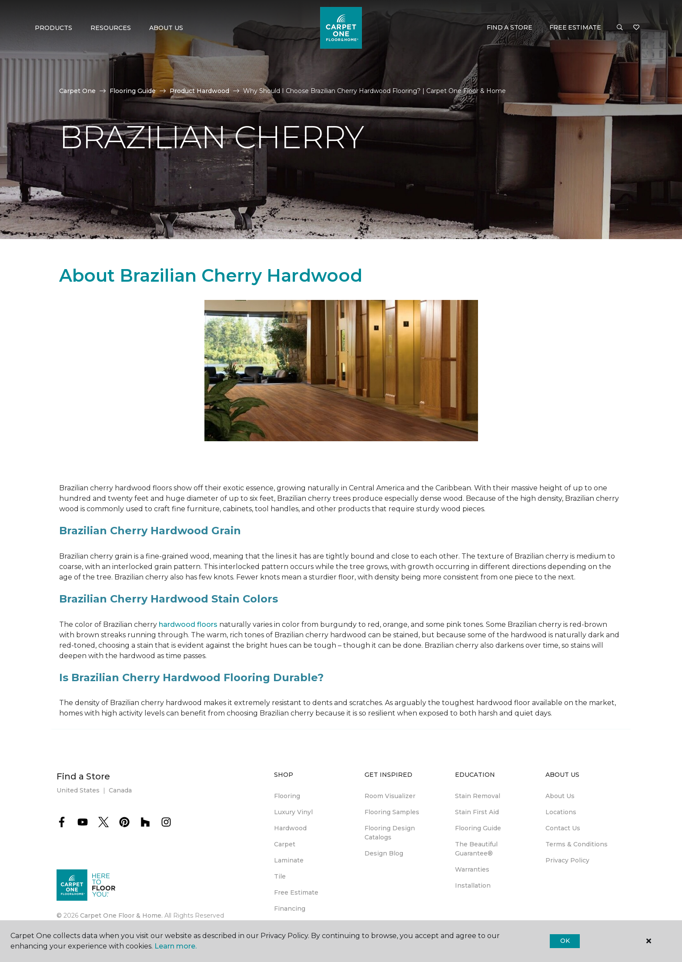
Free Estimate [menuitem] (296, 892)
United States (78, 790)
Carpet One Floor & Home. (121, 915)
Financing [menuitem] (289, 908)
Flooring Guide (133, 91)
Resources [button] (110, 28)
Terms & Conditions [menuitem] (576, 844)
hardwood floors (188, 624)
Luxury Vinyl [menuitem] (293, 812)
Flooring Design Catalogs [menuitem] (389, 832)
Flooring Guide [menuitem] (478, 828)
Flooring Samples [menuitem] (391, 812)
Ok (564, 941)
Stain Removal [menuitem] (477, 796)
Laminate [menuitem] (289, 860)
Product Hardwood (199, 91)
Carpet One (77, 91)
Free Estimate (575, 27)
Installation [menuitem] (473, 885)
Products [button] (53, 28)
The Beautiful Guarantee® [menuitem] (476, 848)
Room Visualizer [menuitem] (389, 796)
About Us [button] (166, 28)
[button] (620, 27)
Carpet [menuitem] (284, 844)
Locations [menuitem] (560, 812)
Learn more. (175, 946)
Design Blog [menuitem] (383, 853)
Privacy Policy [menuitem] (567, 860)
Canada (120, 790)
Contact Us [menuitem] (562, 828)
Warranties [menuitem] (472, 869)
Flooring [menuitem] (287, 796)
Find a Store (509, 27)
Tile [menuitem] (280, 876)
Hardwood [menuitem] (290, 828)
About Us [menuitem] (560, 796)
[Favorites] (636, 27)
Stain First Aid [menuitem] (477, 812)
